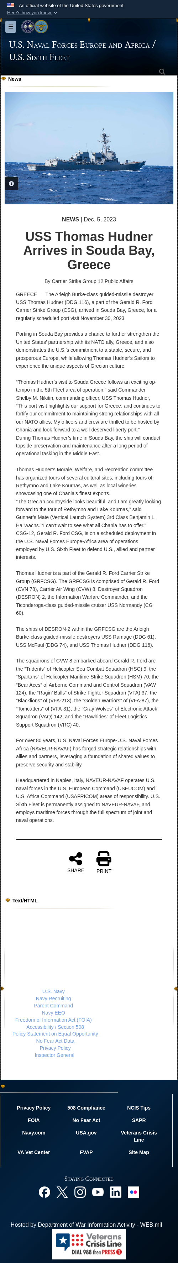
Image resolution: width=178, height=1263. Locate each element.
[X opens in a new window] (62, 1192)
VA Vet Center (33, 1152)
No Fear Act (86, 1120)
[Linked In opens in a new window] (115, 1192)
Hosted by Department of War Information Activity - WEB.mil (86, 1225)
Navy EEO (53, 1013)
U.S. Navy (53, 991)
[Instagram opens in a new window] (80, 1192)
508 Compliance (86, 1108)
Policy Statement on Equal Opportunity (55, 1034)
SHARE (75, 862)
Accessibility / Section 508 (55, 1026)
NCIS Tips (139, 1108)
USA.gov (86, 1133)
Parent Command (53, 1005)
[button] (33, 12)
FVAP (86, 1152)
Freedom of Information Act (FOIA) (53, 1020)
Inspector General (54, 1055)
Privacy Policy (55, 1048)
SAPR (139, 1120)
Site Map (139, 1152)
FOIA (34, 1120)
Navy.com (33, 1133)
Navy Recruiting (53, 998)
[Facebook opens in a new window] (44, 1192)
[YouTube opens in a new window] (98, 1192)
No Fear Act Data (55, 1041)
